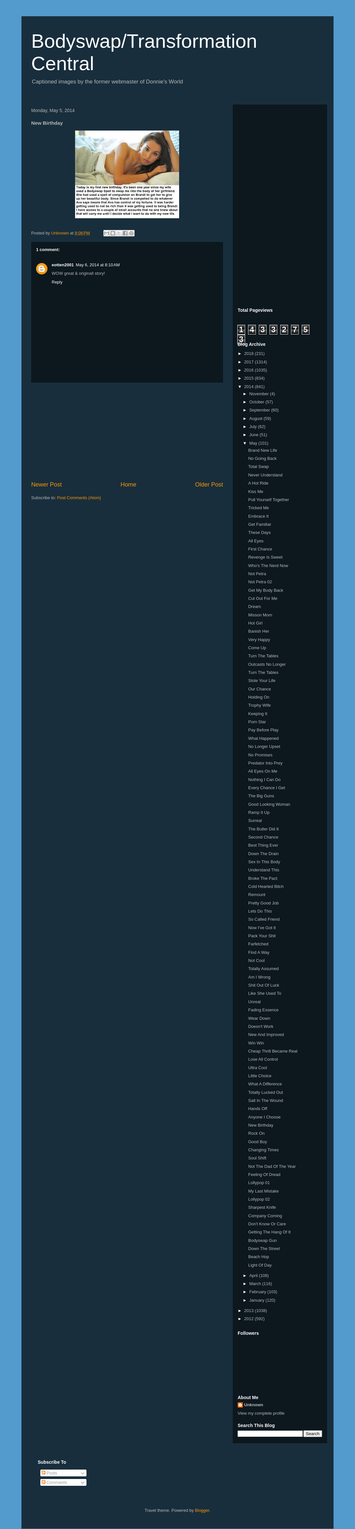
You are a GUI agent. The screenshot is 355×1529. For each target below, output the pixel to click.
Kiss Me (255, 491)
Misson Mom (260, 615)
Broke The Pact (262, 878)
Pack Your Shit (262, 935)
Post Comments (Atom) (79, 497)
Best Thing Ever (263, 845)
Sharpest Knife (262, 1207)
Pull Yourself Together (268, 499)
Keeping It (257, 713)
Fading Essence (263, 1009)
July (253, 426)
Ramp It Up (259, 812)
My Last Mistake (263, 1191)
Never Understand (265, 475)
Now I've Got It (262, 927)
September (260, 410)
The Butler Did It (263, 829)
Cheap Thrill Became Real (272, 1051)
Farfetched (258, 943)
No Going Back (262, 458)
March (255, 1283)
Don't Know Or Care (267, 1223)
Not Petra (257, 573)
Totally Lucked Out (265, 1092)
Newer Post (46, 484)
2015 (249, 378)
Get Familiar (259, 524)
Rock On (256, 1133)
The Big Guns (261, 795)
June (254, 434)
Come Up (257, 647)
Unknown (253, 1404)
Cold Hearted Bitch (265, 886)
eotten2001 (63, 264)
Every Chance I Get (266, 787)
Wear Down (259, 1018)
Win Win (256, 1043)
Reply (57, 282)
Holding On (258, 697)
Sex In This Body (264, 861)
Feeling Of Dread (264, 1174)
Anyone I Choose (264, 1117)
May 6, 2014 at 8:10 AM (98, 264)
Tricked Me (258, 507)
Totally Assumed (263, 968)
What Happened (263, 738)
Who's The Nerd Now (268, 565)
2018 (249, 353)
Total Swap (258, 466)
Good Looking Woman (269, 804)
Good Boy (257, 1141)
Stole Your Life (261, 680)
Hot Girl (255, 623)
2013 (249, 1310)
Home (129, 484)
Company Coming (265, 1215)
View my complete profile (261, 1413)
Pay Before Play (263, 729)
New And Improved (266, 1034)
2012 (249, 1318)
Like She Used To (264, 993)
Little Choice (259, 1075)
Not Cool (256, 960)
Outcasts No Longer (267, 664)
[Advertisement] (127, 431)
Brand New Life (262, 450)
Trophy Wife (259, 705)
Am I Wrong (259, 977)
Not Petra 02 (260, 581)
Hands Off (257, 1108)
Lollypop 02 (259, 1199)
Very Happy (259, 639)
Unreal (254, 1001)
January (257, 1300)
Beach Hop (258, 1256)
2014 (249, 386)
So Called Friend (264, 919)
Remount (256, 894)
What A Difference (265, 1083)
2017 (249, 362)
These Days (259, 532)
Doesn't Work (260, 1026)
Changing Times (263, 1149)
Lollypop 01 (259, 1182)
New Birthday (260, 1125)
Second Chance (263, 837)
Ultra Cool (257, 1067)
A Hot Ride (258, 483)
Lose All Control (263, 1059)
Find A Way (258, 952)
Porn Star (257, 721)
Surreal (255, 820)
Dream (254, 606)
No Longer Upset (264, 746)
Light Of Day (259, 1265)
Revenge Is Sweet (265, 557)
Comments (54, 1482)
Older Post (209, 484)
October (257, 401)
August (256, 418)
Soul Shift (257, 1158)
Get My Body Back (265, 590)
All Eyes (255, 540)
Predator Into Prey (265, 763)
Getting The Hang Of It (269, 1232)
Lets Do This (260, 911)
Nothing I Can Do (264, 779)
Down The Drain (263, 853)
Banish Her (258, 631)
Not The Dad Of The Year (272, 1166)
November (259, 393)
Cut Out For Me (262, 598)
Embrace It (258, 516)
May (253, 443)
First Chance (260, 549)
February (258, 1291)
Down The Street (264, 1248)
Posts (49, 1473)
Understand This (263, 869)
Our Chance (259, 689)
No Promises (260, 754)
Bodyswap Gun (262, 1240)
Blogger (202, 1510)
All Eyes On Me (262, 771)
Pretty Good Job (263, 903)
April (254, 1275)
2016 (249, 370)
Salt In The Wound (265, 1100)
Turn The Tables (263, 655)
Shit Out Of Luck (263, 985)
